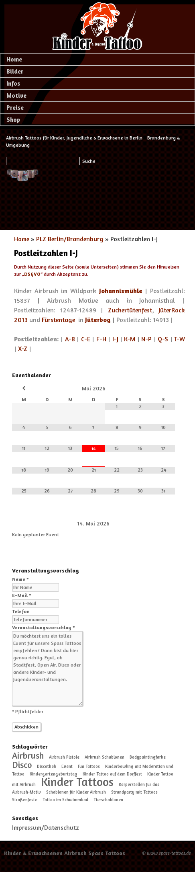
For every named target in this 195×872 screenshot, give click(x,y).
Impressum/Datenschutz (45, 827)
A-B (70, 339)
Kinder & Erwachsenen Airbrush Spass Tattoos (64, 852)
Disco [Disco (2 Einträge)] (22, 764)
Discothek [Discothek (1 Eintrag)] (46, 766)
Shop (13, 119)
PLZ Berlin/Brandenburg (70, 239)
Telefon (21, 611)
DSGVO (32, 274)
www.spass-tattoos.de (169, 853)
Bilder (14, 71)
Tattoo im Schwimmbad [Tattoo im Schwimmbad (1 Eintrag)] (65, 799)
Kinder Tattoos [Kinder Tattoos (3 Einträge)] (77, 781)
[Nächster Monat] (163, 388)
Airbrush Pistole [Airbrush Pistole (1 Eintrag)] (64, 757)
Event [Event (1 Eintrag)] (67, 766)
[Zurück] (28, 523)
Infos (13, 83)
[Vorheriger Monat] (23, 388)
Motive (16, 95)
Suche (88, 161)
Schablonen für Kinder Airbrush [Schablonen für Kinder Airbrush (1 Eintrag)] (76, 792)
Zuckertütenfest (130, 310)
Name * (20, 579)
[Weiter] (158, 523)
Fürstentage (58, 320)
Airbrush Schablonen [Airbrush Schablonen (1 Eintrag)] (104, 757)
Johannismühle (120, 291)
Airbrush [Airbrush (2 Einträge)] (28, 755)
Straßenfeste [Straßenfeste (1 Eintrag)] (24, 799)
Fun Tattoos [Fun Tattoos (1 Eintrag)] (89, 766)
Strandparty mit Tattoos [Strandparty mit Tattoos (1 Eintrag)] (134, 792)
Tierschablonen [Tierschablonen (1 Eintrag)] (108, 799)
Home (14, 59)
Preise (15, 107)
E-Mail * (21, 595)
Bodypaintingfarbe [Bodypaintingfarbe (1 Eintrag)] (148, 757)
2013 (21, 320)
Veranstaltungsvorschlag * (43, 627)
